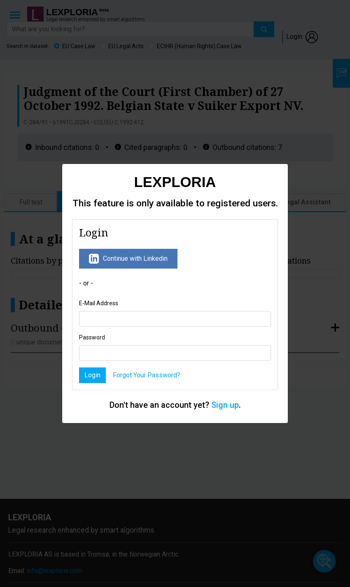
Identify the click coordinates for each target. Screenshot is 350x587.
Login (92, 375)
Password (92, 337)
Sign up (225, 405)
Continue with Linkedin (128, 259)
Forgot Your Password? (146, 375)
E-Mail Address (98, 303)
